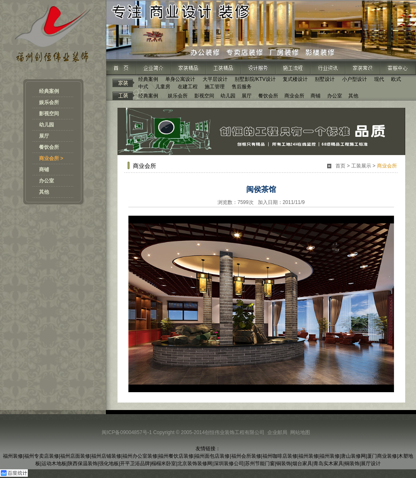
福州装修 (13, 456)
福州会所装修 (246, 456)
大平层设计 (215, 79)
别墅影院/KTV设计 (255, 79)
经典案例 (49, 91)
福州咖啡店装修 (279, 456)
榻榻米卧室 (163, 463)
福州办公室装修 (139, 456)
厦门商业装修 (382, 456)
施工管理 (215, 87)
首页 (340, 166)
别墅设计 (325, 79)
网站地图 (300, 432)
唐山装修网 (353, 456)
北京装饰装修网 (194, 463)
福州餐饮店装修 (176, 456)
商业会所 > (51, 158)
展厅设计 (371, 463)
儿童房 (162, 87)
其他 (44, 192)
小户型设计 (354, 79)
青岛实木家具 (328, 463)
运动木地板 (54, 463)
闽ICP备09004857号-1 (127, 432)
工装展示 (361, 166)
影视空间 (49, 113)
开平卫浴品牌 (135, 463)
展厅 (44, 136)
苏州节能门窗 (260, 463)
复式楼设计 (295, 79)
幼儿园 (46, 125)
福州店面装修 (75, 456)
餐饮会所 (49, 147)
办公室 (46, 181)
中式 (143, 87)
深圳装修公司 (229, 463)
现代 (379, 79)
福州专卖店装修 (41, 456)
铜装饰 (283, 463)
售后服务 (242, 87)
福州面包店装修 (212, 456)
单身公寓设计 (180, 79)
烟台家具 (302, 463)
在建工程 (188, 87)
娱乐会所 (49, 102)
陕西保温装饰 (83, 463)
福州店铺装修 (106, 456)
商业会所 (294, 96)
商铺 (44, 169)
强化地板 (109, 463)
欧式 (396, 79)
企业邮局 (277, 432)
